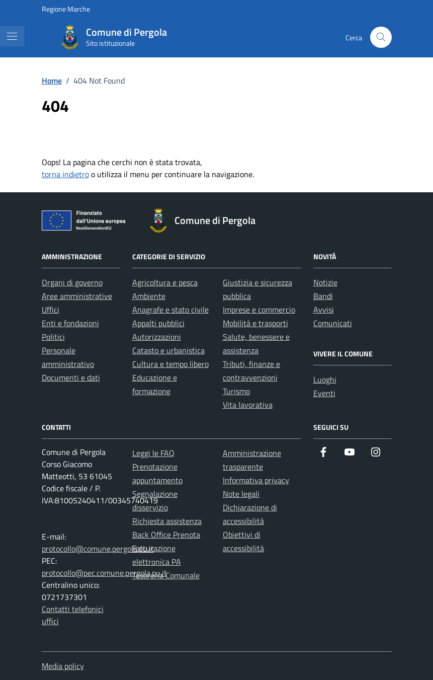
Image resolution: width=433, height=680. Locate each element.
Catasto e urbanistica (168, 350)
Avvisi (323, 310)
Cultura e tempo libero (170, 364)
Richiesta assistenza (167, 521)
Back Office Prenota (166, 534)
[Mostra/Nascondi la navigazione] (12, 36)
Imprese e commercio (259, 310)
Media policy (63, 666)
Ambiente (148, 296)
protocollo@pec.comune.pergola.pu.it (104, 573)
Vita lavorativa (248, 405)
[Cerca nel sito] (381, 37)
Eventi (324, 393)
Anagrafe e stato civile (170, 310)
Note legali (241, 494)
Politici (53, 337)
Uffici (50, 310)
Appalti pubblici (158, 323)
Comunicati (332, 323)
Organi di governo (72, 282)
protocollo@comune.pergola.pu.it (98, 549)
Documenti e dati (71, 377)
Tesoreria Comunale (166, 575)
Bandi (323, 296)
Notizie (325, 282)
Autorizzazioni (156, 337)
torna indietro (65, 174)
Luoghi (324, 379)
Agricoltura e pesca (165, 282)
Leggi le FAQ (153, 453)
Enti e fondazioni (70, 323)
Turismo (236, 391)
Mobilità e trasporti (255, 323)
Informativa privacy (256, 480)
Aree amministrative (77, 296)
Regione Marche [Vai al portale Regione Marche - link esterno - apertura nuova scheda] (66, 9)
